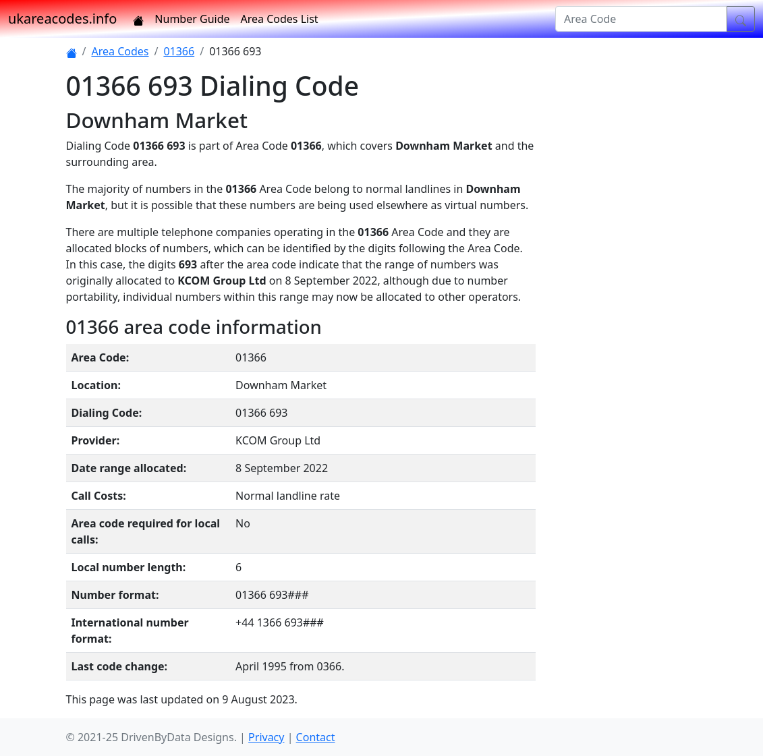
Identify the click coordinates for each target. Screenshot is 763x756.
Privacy (266, 737)
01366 (178, 51)
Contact (315, 737)
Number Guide (191, 18)
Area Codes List (279, 18)
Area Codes (119, 51)
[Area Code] (641, 19)
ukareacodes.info (62, 18)
